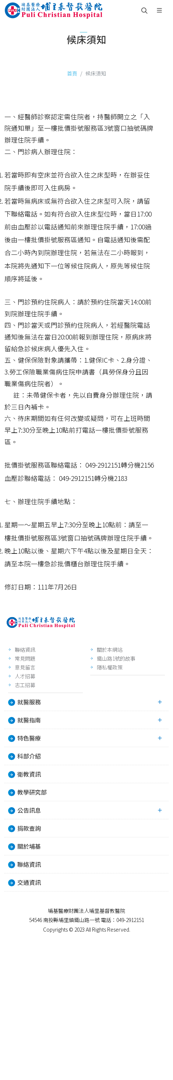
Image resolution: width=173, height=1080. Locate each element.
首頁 (72, 73)
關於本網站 (110, 649)
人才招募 (25, 676)
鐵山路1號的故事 (116, 658)
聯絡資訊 (25, 649)
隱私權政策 (110, 667)
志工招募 (25, 685)
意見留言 (25, 667)
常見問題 (25, 658)
